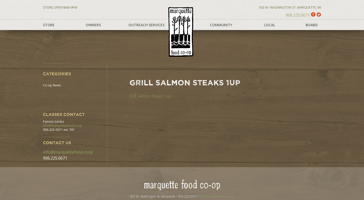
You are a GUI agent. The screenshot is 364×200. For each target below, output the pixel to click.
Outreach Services (146, 24)
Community (221, 24)
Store (49, 24)
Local (269, 24)
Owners (93, 24)
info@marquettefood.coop (62, 125)
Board (312, 24)
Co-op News (52, 85)
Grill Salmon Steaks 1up (150, 96)
